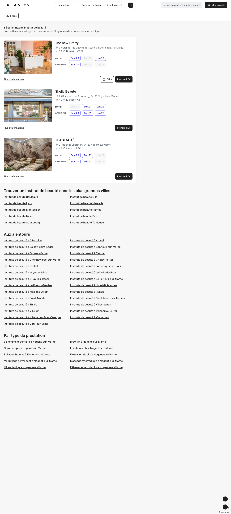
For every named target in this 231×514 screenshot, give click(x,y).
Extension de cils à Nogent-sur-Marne (93, 354)
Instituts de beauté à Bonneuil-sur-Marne (95, 246)
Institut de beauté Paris (84, 216)
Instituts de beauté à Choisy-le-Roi (91, 259)
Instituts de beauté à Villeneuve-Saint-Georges (32, 317)
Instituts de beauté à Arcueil (87, 240)
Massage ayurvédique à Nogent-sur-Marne (96, 360)
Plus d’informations (14, 79)
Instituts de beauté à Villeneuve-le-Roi (93, 311)
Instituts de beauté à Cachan (87, 253)
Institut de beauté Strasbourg (22, 222)
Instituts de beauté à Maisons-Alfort (26, 291)
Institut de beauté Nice (18, 216)
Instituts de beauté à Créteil (21, 266)
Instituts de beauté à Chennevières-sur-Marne (32, 259)
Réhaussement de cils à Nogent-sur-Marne (96, 367)
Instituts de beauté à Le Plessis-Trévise (28, 285)
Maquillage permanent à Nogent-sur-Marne (30, 360)
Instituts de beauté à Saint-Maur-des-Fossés (97, 298)
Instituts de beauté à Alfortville (23, 240)
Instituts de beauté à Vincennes (89, 317)
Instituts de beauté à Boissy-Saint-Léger (28, 246)
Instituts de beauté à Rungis (87, 291)
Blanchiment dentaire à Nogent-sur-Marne (30, 341)
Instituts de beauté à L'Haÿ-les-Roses (27, 278)
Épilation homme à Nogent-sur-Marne (27, 354)
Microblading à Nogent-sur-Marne (25, 367)
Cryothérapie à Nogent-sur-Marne (25, 348)
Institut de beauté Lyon (18, 203)
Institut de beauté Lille (83, 196)
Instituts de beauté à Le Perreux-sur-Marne (96, 278)
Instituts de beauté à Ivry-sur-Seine (25, 272)
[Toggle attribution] (227, 511)
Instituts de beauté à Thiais (20, 304)
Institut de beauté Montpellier (22, 209)
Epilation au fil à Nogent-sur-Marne (91, 348)
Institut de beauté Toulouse (87, 222)
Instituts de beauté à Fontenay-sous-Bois (95, 266)
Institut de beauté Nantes (85, 209)
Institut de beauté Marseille (86, 203)
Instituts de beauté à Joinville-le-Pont (93, 272)
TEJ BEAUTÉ (64, 140)
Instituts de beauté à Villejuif (21, 311)
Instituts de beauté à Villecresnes (90, 304)
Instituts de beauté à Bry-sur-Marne (25, 253)
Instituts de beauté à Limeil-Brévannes (93, 285)
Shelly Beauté (65, 91)
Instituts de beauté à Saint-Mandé (24, 298)
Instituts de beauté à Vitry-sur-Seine (26, 323)
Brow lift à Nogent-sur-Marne (88, 341)
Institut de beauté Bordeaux (21, 196)
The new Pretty (67, 43)
